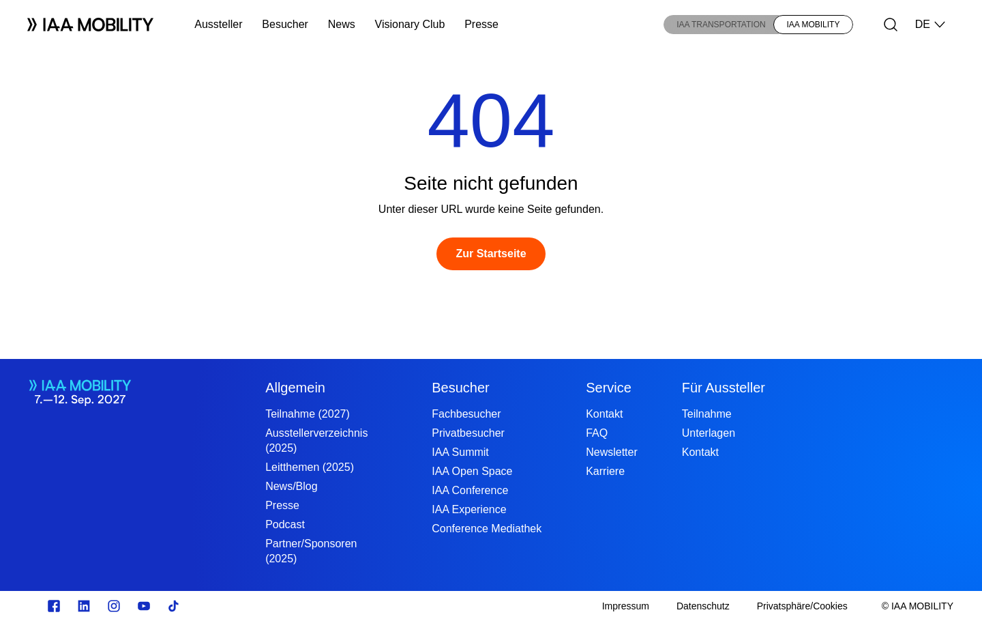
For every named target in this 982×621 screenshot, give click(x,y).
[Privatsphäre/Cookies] (802, 606)
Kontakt (604, 414)
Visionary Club (410, 24)
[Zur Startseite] (490, 253)
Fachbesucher (466, 414)
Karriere (605, 471)
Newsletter (612, 452)
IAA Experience (469, 509)
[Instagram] (114, 606)
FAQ (597, 433)
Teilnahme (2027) (307, 414)
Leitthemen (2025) (309, 467)
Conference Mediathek (486, 528)
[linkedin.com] (84, 606)
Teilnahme (707, 414)
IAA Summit (460, 452)
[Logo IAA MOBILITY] (90, 24)
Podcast (285, 524)
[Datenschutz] (703, 606)
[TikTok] (174, 606)
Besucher (285, 24)
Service (608, 387)
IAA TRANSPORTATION (720, 24)
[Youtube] (144, 606)
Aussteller (218, 24)
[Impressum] (625, 606)
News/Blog (291, 486)
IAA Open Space (472, 471)
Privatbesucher (468, 433)
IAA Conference (470, 490)
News (341, 24)
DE (931, 24)
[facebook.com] (54, 606)
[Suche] (890, 24)
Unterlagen (708, 433)
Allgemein (295, 387)
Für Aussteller (723, 387)
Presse (481, 24)
